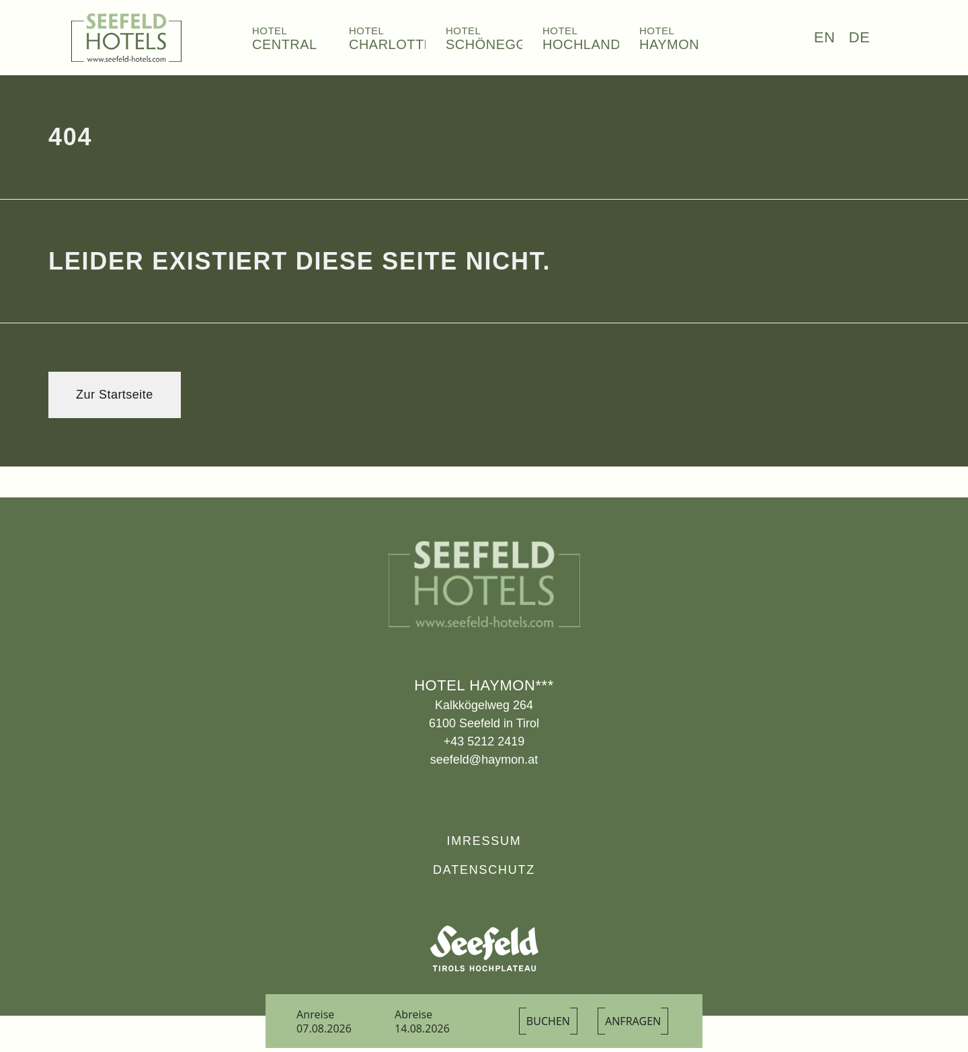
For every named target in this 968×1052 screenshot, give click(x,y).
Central (284, 44)
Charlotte (391, 44)
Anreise (315, 1014)
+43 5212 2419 (484, 741)
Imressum (483, 841)
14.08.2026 (422, 1028)
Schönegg (486, 44)
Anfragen (633, 1021)
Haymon (669, 44)
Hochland (581, 44)
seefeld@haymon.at (484, 759)
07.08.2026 (324, 1028)
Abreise (413, 1014)
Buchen (548, 1021)
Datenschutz (484, 870)
